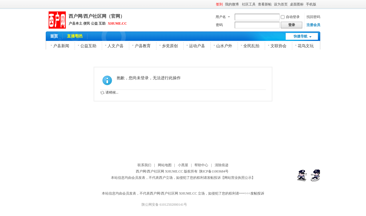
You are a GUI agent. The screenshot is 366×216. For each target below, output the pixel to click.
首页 (54, 36)
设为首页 (281, 4)
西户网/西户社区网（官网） (97, 16)
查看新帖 (265, 4)
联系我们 (144, 165)
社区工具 (249, 4)
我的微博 (232, 4)
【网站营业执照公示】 (238, 178)
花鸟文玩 (306, 46)
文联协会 (278, 46)
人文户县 (116, 46)
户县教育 (143, 46)
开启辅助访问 (318, 4)
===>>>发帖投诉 (251, 193)
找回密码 (313, 17)
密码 (219, 25)
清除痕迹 (221, 165)
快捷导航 (300, 36)
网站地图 (165, 165)
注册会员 (313, 25)
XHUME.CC (117, 23)
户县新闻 (61, 46)
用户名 (221, 17)
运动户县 (197, 46)
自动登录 (290, 17)
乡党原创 (170, 46)
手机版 (311, 4)
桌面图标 (297, 4)
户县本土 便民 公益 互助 (87, 23)
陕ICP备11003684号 (214, 171)
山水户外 (224, 46)
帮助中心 (201, 165)
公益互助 (88, 46)
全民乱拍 (251, 46)
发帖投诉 (214, 178)
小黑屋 (183, 165)
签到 (219, 4)
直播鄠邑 (75, 36)
